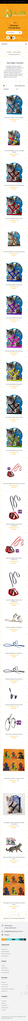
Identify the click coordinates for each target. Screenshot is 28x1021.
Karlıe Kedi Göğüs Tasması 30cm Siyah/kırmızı (14, 558)
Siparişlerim (4, 1005)
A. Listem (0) (11, 1)
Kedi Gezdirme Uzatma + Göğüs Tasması (14, 778)
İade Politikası (4, 956)
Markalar (3, 982)
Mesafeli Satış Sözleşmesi (7, 989)
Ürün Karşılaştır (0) (20, 85)
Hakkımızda (4, 949)
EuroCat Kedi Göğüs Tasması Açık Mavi (14, 117)
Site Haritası (4, 991)
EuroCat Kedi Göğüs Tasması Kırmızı (14, 218)
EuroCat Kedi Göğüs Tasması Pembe (14, 351)
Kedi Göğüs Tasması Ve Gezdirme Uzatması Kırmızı (14, 903)
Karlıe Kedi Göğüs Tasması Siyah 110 (14, 679)
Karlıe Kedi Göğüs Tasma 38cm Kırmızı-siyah (14, 483)
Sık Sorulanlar (4, 984)
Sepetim (17, 1)
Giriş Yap (3, 1010)
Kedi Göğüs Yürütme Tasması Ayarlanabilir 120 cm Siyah (14, 823)
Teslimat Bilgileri (5, 951)
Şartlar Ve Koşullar (5, 953)
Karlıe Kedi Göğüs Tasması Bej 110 (14, 627)
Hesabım (5, 1)
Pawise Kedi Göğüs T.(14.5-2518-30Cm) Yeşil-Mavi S (14, 858)
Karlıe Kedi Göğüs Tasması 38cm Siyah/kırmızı (14, 600)
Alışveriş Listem (5, 1007)
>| (18, 915)
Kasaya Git (22, 1)
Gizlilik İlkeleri (4, 968)
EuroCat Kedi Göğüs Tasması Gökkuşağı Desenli (14, 151)
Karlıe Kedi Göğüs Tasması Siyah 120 (14, 704)
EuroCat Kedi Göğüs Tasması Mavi (14, 284)
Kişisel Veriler (4, 986)
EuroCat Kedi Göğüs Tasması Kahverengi (14, 185)
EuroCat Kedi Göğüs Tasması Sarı (14, 384)
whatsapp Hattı (5, 972)
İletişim (7, 935)
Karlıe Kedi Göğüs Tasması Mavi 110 (14, 653)
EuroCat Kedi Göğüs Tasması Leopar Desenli (14, 251)
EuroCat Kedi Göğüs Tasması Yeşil (14, 450)
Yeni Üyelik (4, 1001)
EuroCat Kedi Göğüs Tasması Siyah (14, 417)
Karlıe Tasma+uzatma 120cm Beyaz (14, 734)
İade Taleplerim (5, 970)
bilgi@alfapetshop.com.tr (13, 931)
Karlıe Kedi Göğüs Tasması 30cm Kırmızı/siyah (14, 524)
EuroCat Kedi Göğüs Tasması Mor (14, 318)
